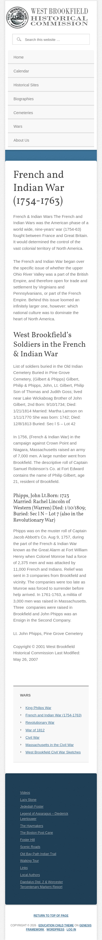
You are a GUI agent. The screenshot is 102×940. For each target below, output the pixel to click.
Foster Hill (27, 840)
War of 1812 (35, 730)
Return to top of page (50, 915)
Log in (71, 929)
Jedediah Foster (32, 806)
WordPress (55, 929)
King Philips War (38, 708)
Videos (25, 793)
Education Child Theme (56, 925)
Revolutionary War (40, 722)
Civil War (33, 737)
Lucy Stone (28, 800)
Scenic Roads (30, 847)
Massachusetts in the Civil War (50, 745)
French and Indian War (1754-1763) (54, 715)
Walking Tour (29, 861)
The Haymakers (31, 826)
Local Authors (30, 875)
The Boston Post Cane (36, 833)
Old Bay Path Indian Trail (38, 854)
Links (24, 868)
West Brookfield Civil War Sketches (53, 752)
